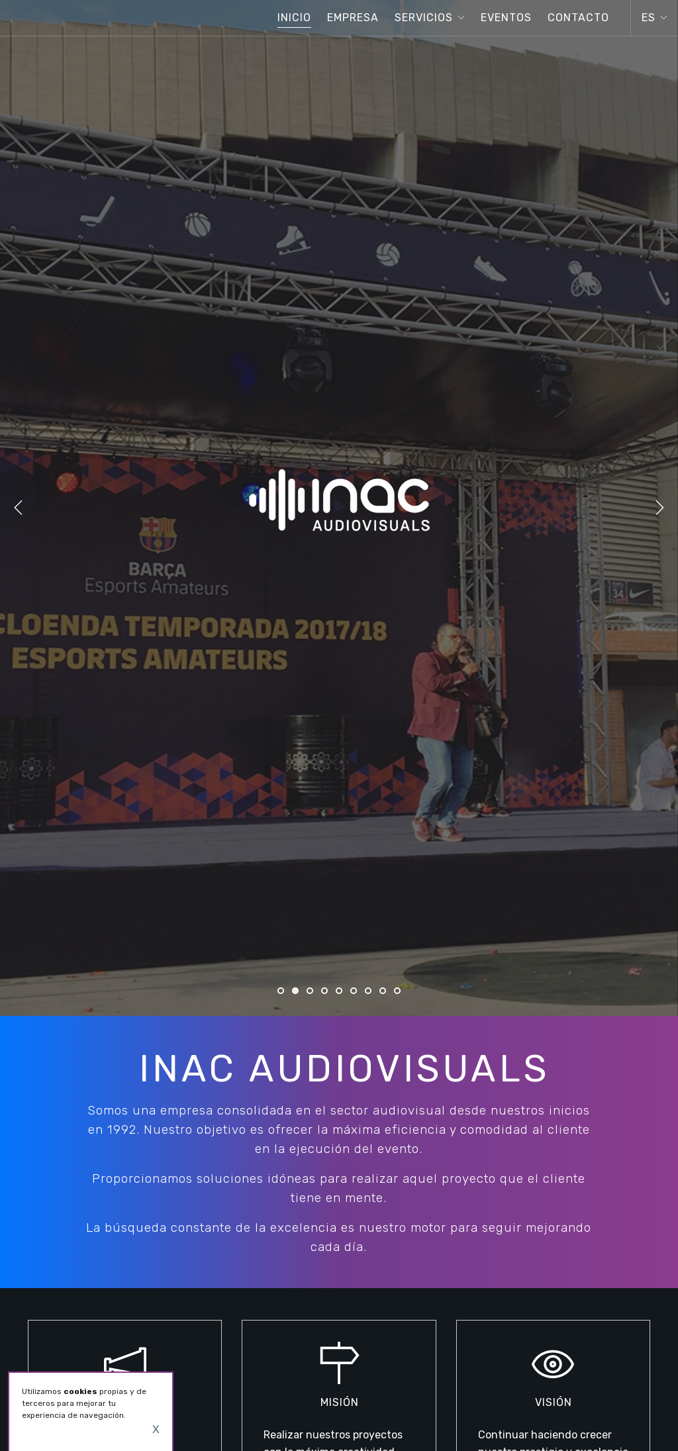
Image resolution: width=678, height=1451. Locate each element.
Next (659, 508)
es (648, 17)
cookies (80, 1391)
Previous (18, 508)
